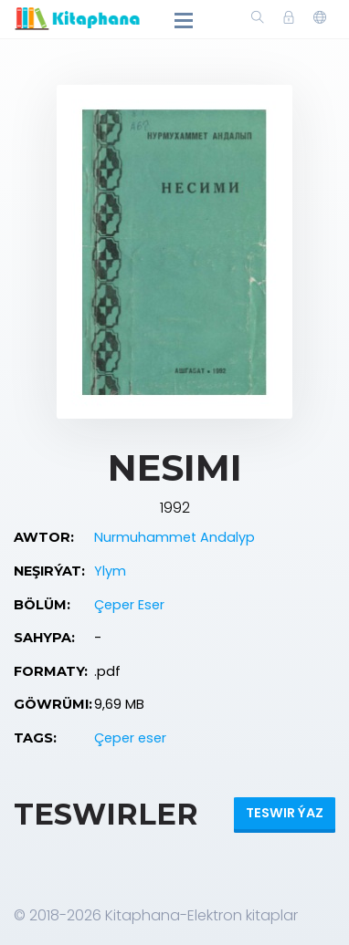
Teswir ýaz (284, 813)
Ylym (110, 571)
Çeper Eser (129, 605)
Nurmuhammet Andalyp (174, 537)
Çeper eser (130, 738)
